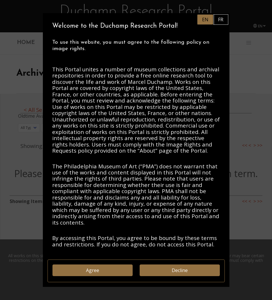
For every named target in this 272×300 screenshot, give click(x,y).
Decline (180, 270)
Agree (92, 270)
